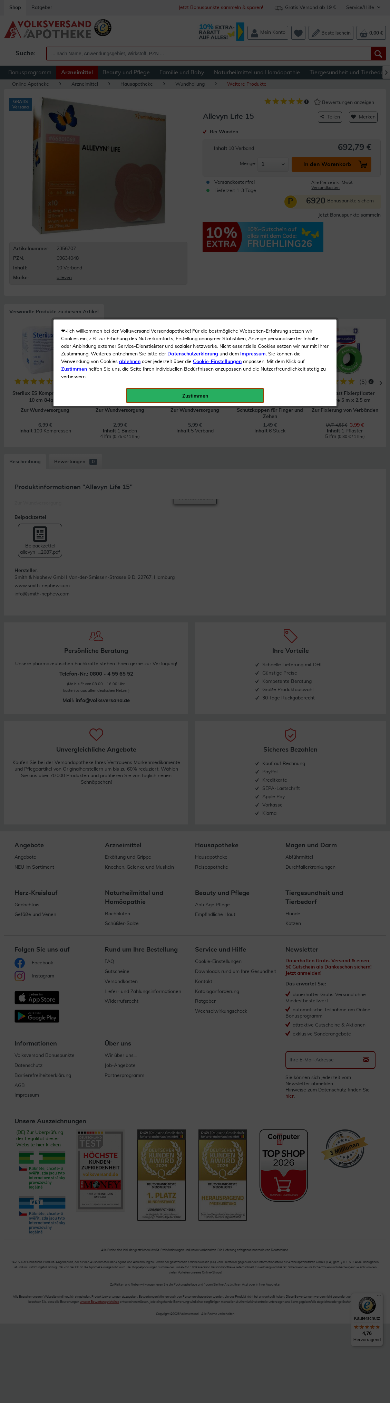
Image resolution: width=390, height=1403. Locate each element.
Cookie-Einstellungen (217, 162)
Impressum (253, 155)
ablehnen (129, 162)
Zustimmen (74, 170)
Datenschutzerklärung (192, 155)
